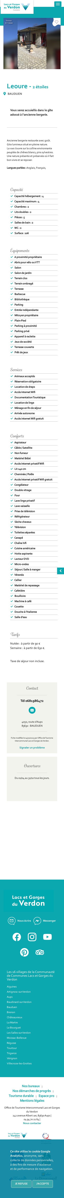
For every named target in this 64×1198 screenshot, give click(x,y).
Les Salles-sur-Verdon (19, 1033)
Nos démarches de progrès (31, 1091)
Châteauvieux (14, 1017)
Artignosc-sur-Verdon (19, 992)
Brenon (11, 1012)
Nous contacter (32, 1123)
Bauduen (12, 1007)
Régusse (11, 1043)
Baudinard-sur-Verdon (19, 1002)
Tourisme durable (21, 1096)
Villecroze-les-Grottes (19, 1063)
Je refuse (21, 1183)
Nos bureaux (31, 1086)
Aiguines (12, 986)
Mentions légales (32, 1101)
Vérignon (12, 1058)
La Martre (12, 1022)
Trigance (12, 1053)
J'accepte (42, 1183)
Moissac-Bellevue (16, 1038)
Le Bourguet (14, 1027)
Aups (9, 997)
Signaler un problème (32, 747)
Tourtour (12, 1048)
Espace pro (46, 1096)
